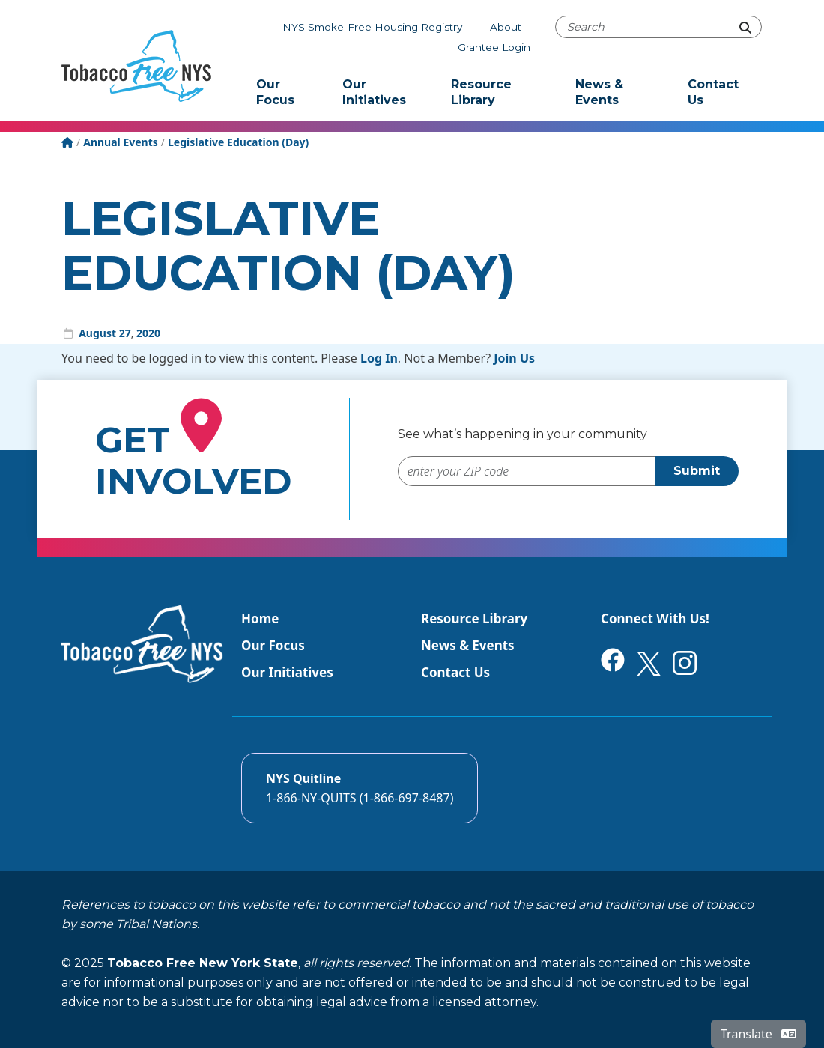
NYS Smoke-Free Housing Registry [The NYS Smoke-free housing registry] (372, 27)
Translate (758, 1034)
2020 (148, 333)
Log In (379, 358)
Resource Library (481, 92)
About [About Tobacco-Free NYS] (505, 27)
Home (260, 618)
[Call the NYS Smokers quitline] (359, 788)
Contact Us (713, 92)
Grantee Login (494, 47)
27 (125, 333)
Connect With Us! (655, 618)
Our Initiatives (374, 92)
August (97, 333)
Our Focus (275, 92)
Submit (696, 471)
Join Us (514, 358)
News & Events (599, 92)
